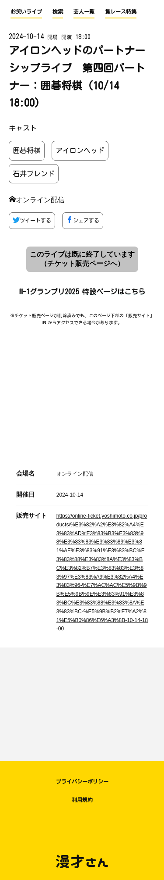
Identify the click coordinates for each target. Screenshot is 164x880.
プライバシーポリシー (82, 781)
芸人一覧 (83, 11)
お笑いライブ (26, 11)
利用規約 (82, 799)
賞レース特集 (120, 11)
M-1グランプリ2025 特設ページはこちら (82, 291)
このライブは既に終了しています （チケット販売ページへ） (82, 258)
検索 (57, 11)
